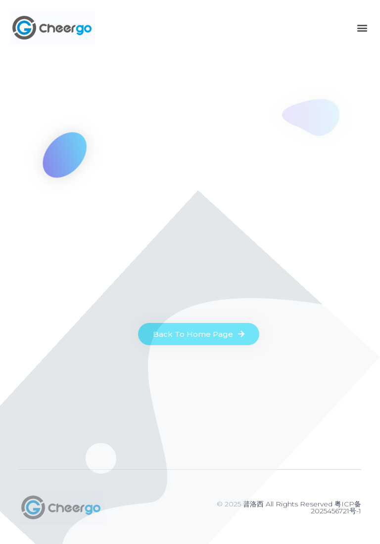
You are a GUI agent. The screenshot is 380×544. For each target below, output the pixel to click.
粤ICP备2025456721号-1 (336, 507)
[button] (362, 27)
